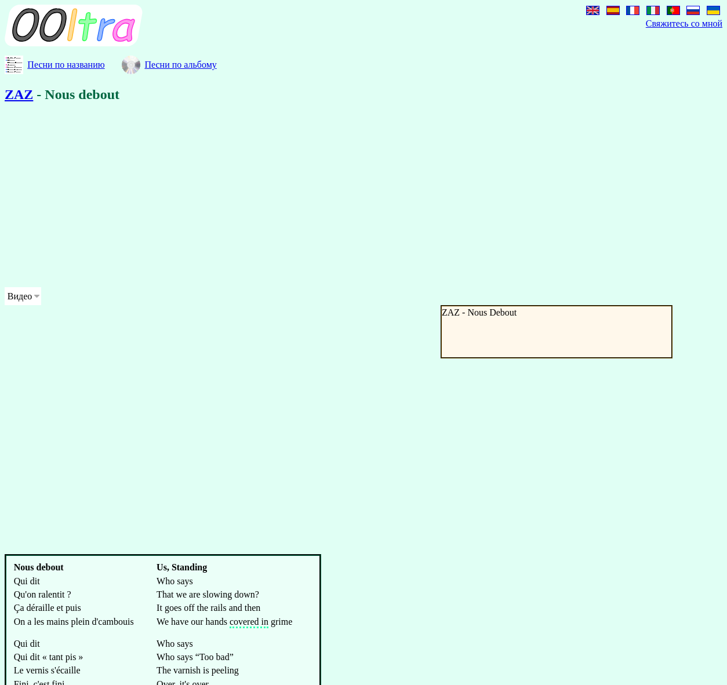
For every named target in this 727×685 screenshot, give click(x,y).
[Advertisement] (352, 197)
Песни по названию (65, 64)
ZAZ (19, 94)
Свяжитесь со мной (684, 23)
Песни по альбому (180, 64)
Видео (20, 296)
